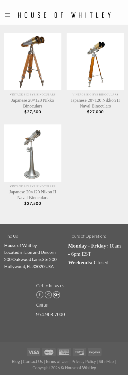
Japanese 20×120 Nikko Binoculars (32, 103)
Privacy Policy (84, 361)
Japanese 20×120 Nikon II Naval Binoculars (32, 194)
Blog (16, 361)
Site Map (106, 361)
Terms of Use (57, 361)
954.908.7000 (50, 314)
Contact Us (33, 361)
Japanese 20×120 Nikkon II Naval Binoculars (95, 103)
